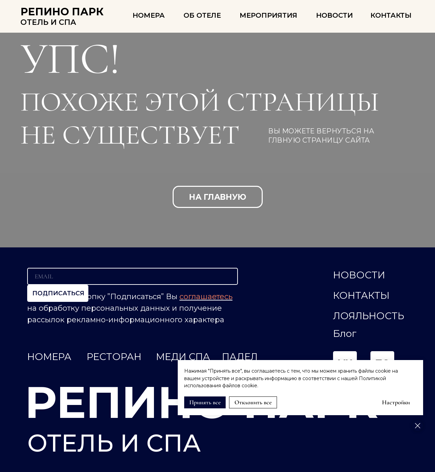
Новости (334, 15)
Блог (344, 333)
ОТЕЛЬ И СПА (48, 22)
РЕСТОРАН (114, 356)
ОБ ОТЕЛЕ (202, 15)
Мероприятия (268, 15)
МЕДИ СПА (183, 356)
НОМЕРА (149, 15)
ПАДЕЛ (240, 356)
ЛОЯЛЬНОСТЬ (368, 316)
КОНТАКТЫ (391, 15)
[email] (132, 276)
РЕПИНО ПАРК (62, 11)
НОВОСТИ (359, 275)
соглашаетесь (205, 296)
